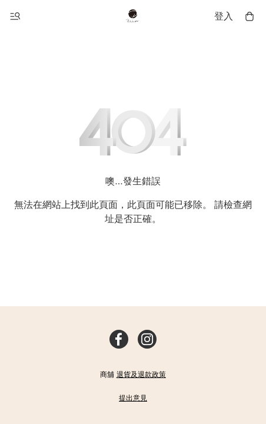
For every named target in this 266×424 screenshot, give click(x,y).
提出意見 (133, 398)
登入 (223, 16)
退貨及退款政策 (141, 374)
